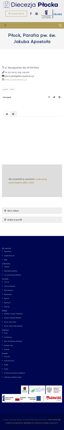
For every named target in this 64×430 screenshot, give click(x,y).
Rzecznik (7, 356)
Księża (6, 369)
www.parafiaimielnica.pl (16, 79)
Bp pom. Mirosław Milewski (12, 318)
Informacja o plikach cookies (13, 377)
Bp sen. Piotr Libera (10, 322)
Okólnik (6, 267)
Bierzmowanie (8, 290)
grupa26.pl (54, 423)
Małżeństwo (7, 294)
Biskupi (4, 310)
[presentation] (7, 114)
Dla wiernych (6, 248)
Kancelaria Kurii (9, 361)
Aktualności (8, 251)
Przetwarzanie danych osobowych (14, 373)
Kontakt (5, 353)
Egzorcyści (7, 303)
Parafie (6, 365)
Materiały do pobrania (10, 271)
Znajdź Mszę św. (9, 256)
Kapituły (6, 349)
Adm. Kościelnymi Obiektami (13, 341)
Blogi (5, 260)
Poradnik (5, 279)
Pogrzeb (6, 298)
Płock (12, 89)
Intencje (6, 307)
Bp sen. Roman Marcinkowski (13, 326)
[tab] (7, 114)
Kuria (6, 333)
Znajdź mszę (16, 13)
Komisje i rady (8, 345)
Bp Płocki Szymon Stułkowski (13, 314)
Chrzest (6, 282)
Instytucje (5, 330)
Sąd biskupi (8, 337)
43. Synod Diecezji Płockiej (12, 275)
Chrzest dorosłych (9, 286)
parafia (5, 89)
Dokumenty (6, 263)
